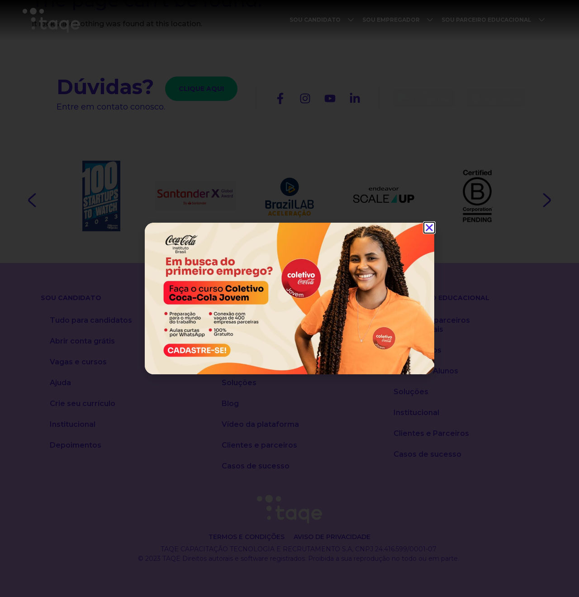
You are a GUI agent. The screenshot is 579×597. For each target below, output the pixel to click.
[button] (429, 228)
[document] (289, 298)
